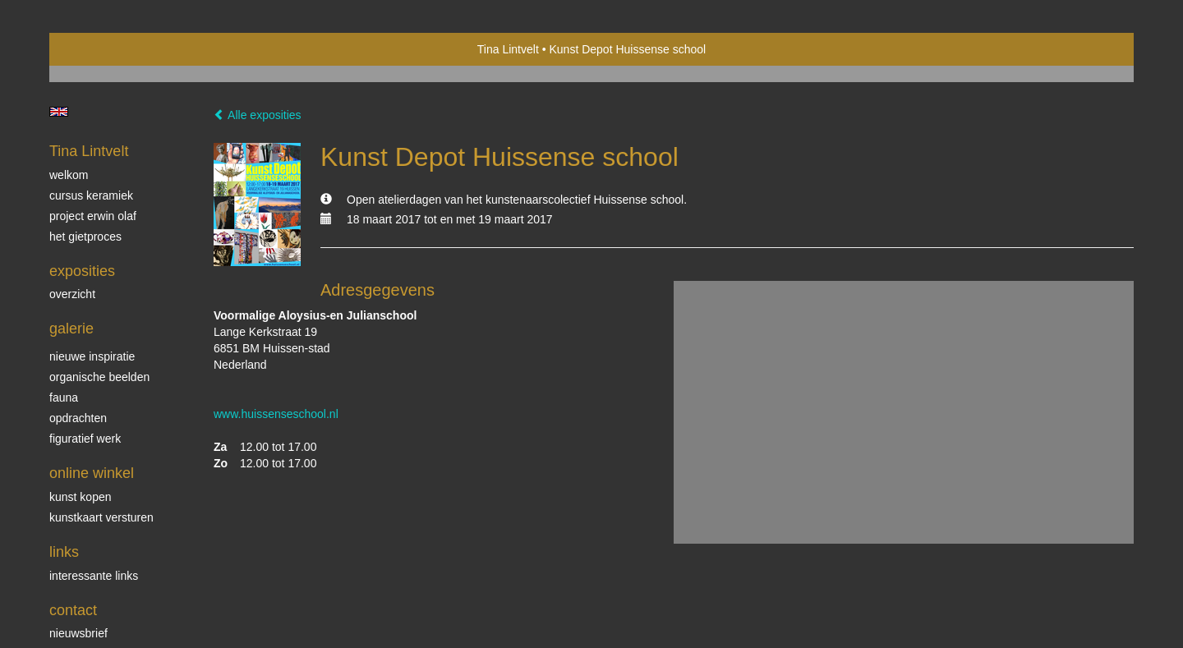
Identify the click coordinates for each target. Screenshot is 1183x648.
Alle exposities (258, 115)
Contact (73, 610)
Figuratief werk (85, 438)
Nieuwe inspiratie (92, 356)
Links (64, 552)
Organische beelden (99, 377)
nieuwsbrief (78, 633)
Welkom (68, 175)
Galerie (71, 328)
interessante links (93, 575)
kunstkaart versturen (101, 517)
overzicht (72, 294)
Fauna (63, 397)
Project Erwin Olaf (92, 216)
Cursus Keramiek (91, 195)
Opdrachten (78, 418)
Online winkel (91, 473)
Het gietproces (85, 236)
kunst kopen (80, 496)
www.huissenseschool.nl (276, 414)
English (58, 112)
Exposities (82, 271)
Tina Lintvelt (508, 49)
